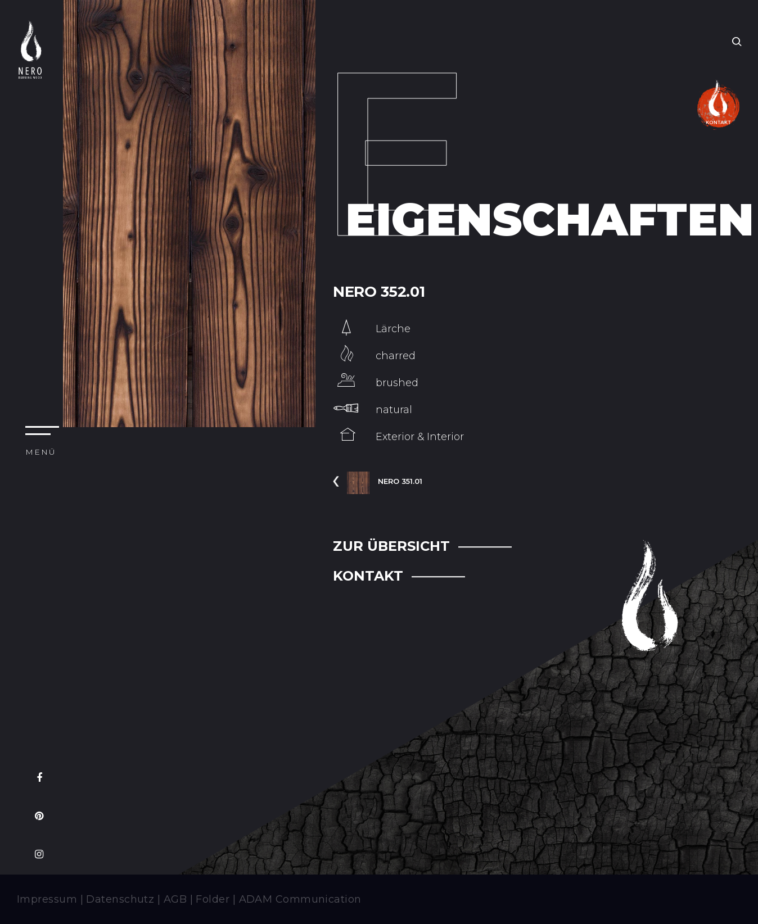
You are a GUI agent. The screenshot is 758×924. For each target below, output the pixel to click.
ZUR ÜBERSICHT (391, 546)
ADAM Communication (300, 899)
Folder (212, 899)
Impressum (47, 899)
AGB (175, 899)
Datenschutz (120, 899)
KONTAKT (368, 576)
